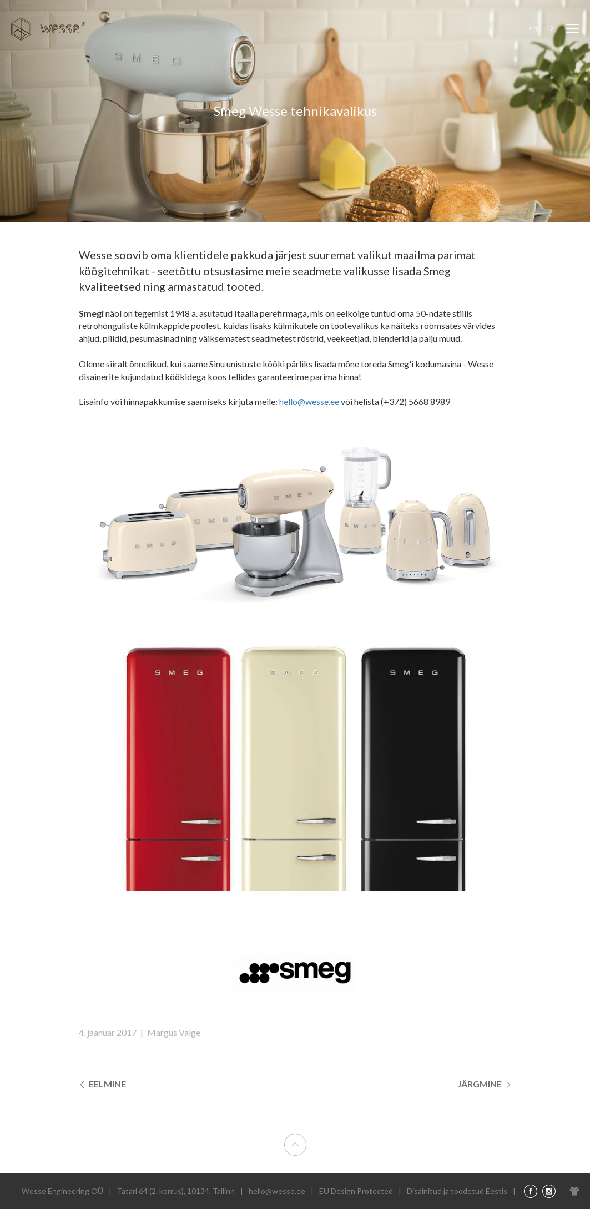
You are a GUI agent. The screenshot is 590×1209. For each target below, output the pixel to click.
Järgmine (484, 1084)
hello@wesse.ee (310, 401)
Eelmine (102, 1084)
